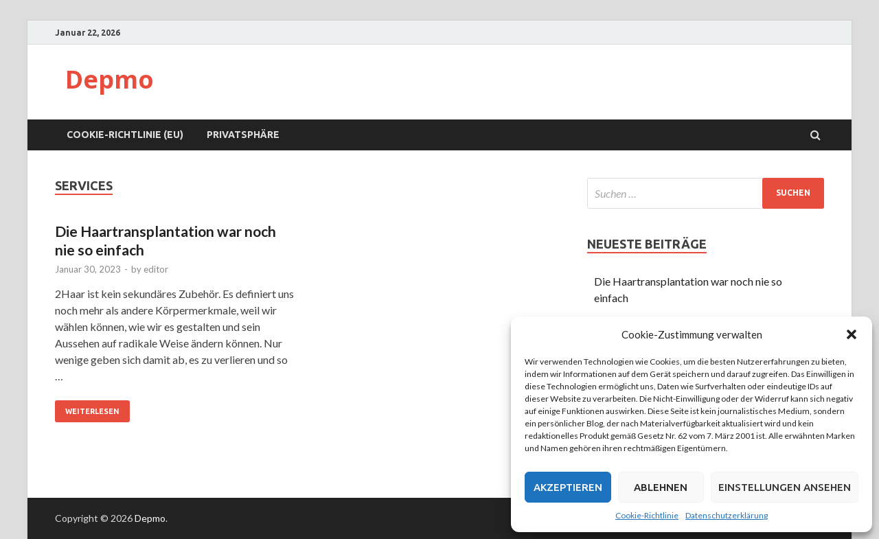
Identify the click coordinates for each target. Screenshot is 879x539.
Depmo (109, 79)
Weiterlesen (87, 407)
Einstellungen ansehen (784, 487)
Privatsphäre (243, 134)
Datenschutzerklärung (726, 515)
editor (156, 269)
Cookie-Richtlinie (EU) (125, 134)
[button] (851, 334)
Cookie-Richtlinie (646, 515)
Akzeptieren (568, 487)
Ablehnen (660, 487)
